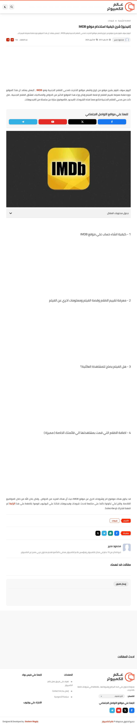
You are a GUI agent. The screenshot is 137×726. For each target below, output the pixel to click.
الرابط (12, 503)
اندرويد (51, 7)
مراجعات (38, 7)
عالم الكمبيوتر (107, 721)
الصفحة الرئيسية (124, 20)
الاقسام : (130, 696)
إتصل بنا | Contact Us (62, 691)
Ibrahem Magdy (31, 721)
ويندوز (90, 7)
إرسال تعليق (121, 584)
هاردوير (32, 7)
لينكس (63, 7)
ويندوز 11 (83, 7)
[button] (116, 533)
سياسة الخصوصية (63, 697)
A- (8, 39)
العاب (57, 7)
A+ (12, 39)
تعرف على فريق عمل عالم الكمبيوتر (60, 683)
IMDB (39, 90)
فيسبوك (76, 7)
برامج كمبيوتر (99, 7)
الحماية (69, 7)
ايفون (45, 7)
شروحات (111, 20)
